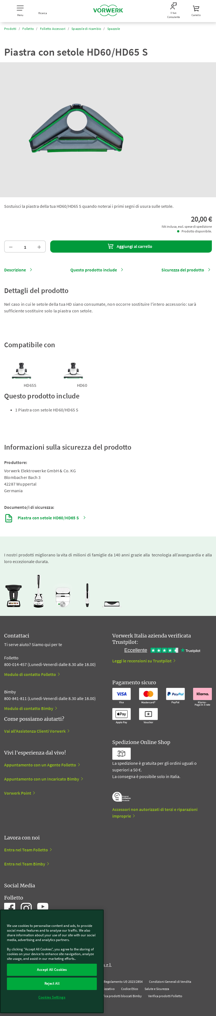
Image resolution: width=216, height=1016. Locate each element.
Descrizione (15, 270)
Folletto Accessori (53, 29)
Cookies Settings (51, 997)
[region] (52, 961)
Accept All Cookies (52, 969)
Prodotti (10, 29)
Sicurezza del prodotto (182, 270)
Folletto (28, 29)
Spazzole (113, 29)
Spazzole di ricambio (86, 29)
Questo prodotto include (93, 270)
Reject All (52, 983)
